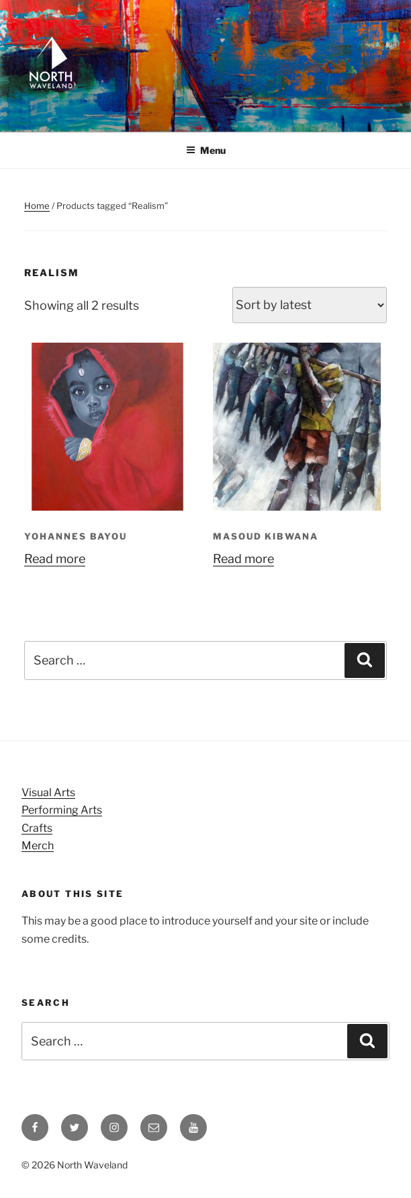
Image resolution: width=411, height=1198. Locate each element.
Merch (37, 845)
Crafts (36, 828)
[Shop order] (309, 305)
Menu (206, 150)
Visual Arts (48, 792)
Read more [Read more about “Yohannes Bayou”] (54, 559)
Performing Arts (61, 810)
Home (37, 205)
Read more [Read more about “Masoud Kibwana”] (243, 559)
